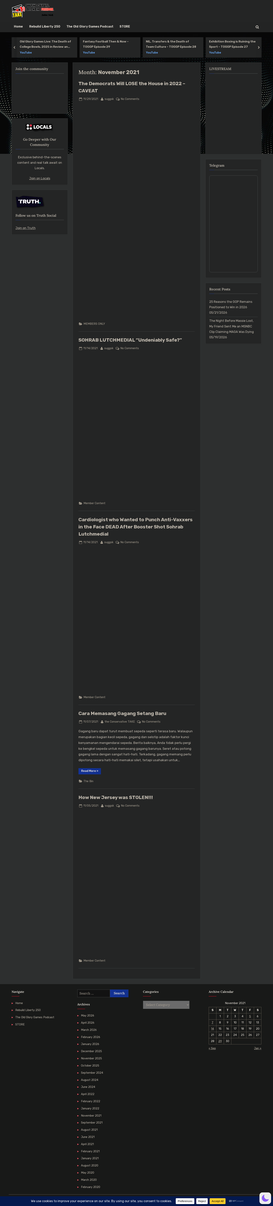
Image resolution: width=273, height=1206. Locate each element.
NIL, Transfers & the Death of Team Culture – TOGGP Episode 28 (171, 44)
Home (18, 26)
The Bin (88, 781)
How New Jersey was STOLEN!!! (115, 797)
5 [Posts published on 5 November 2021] (250, 1016)
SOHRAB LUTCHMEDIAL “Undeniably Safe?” (130, 340)
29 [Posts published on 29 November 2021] (220, 1041)
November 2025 (91, 1058)
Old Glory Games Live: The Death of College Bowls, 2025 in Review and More (45, 44)
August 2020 (89, 1165)
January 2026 (90, 1044)
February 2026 (90, 1037)
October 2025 (90, 1065)
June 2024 (88, 1087)
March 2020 (89, 1180)
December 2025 (91, 1051)
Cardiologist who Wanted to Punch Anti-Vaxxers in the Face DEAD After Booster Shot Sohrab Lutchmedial (135, 527)
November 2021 (91, 1115)
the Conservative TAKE (120, 721)
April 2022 (87, 1094)
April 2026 (87, 1022)
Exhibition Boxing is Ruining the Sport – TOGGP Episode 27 (232, 44)
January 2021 (90, 1158)
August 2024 (89, 1080)
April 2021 (87, 1144)
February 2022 (90, 1101)
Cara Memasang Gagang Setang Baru (122, 713)
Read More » (91, 771)
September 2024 (92, 1072)
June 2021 (88, 1137)
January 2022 (90, 1108)
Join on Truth (26, 228)
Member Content (94, 503)
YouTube (26, 52)
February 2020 (90, 1187)
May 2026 (87, 1015)
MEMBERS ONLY (94, 324)
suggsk (109, 99)
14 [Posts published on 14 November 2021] (212, 1028)
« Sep (212, 1048)
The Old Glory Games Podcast (89, 26)
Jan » (257, 1048)
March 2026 (89, 1030)
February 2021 (90, 1151)
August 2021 (89, 1130)
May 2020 (87, 1172)
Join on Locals (39, 178)
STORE (125, 26)
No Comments (130, 99)
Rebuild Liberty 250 (44, 26)
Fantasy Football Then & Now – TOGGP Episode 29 (105, 44)
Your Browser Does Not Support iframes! (233, 223)
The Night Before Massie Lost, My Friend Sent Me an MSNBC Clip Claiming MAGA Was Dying (231, 326)
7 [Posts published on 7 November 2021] (212, 1022)
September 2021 (91, 1122)
